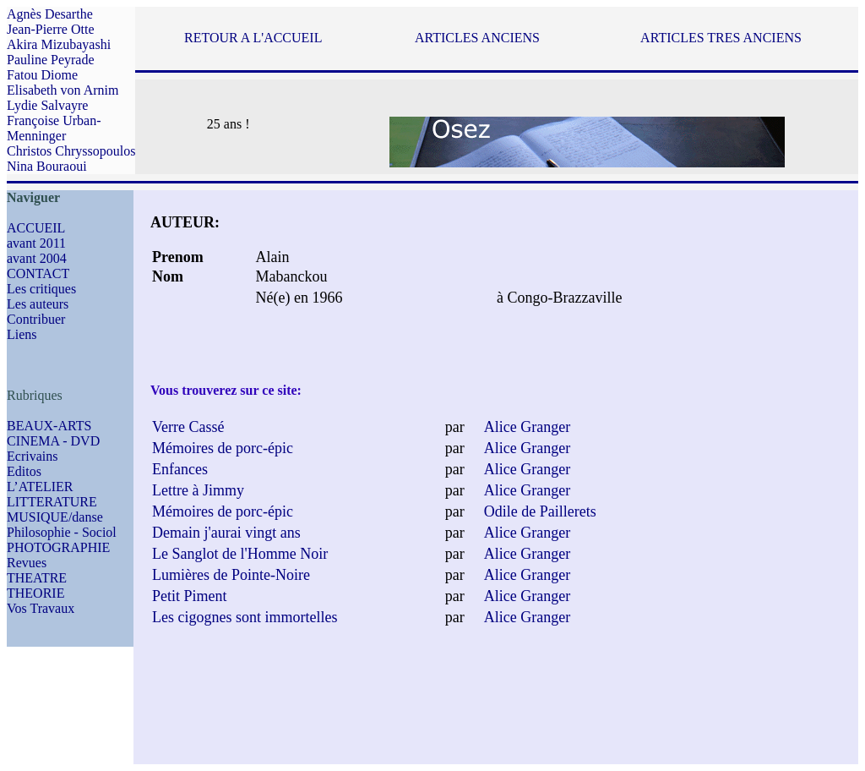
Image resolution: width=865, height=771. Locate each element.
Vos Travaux (40, 608)
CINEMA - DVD (53, 441)
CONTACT (38, 273)
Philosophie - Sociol (62, 532)
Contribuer (36, 319)
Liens (22, 334)
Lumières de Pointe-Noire (231, 574)
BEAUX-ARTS (49, 425)
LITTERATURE (52, 502)
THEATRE (37, 578)
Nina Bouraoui (47, 166)
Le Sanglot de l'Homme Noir (240, 553)
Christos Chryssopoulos (71, 151)
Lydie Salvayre (47, 105)
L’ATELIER (40, 486)
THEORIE (35, 593)
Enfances (180, 469)
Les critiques (41, 289)
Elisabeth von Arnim (62, 90)
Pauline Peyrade (51, 59)
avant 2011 (36, 243)
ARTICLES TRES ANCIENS (721, 37)
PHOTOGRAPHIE (58, 547)
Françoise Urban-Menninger (54, 128)
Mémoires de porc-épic (222, 448)
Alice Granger (527, 426)
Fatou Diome (42, 75)
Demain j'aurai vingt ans (226, 532)
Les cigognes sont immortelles (244, 617)
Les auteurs (37, 304)
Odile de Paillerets (540, 511)
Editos (24, 471)
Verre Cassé (188, 426)
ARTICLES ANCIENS (477, 37)
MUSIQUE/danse (55, 517)
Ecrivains (32, 456)
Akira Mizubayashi (59, 44)
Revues (26, 562)
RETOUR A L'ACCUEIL (253, 37)
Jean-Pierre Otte (51, 29)
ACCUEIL (36, 228)
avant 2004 (37, 258)
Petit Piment (189, 596)
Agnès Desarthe (50, 14)
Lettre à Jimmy (198, 490)
